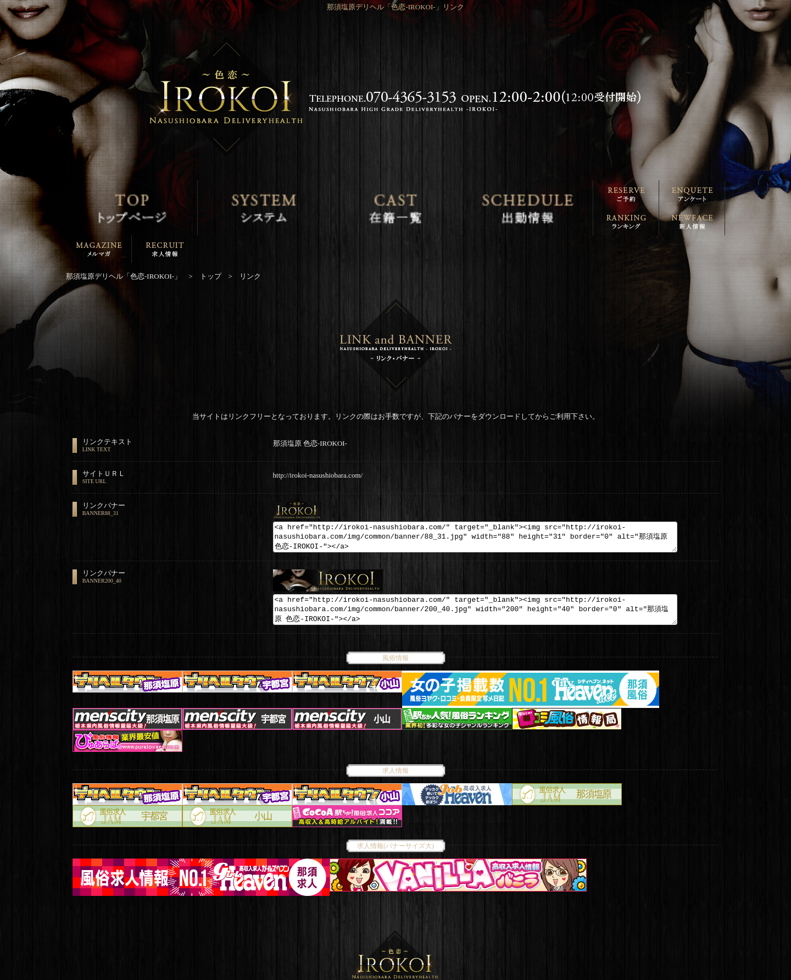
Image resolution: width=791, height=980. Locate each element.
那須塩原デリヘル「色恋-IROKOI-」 (389, 972)
